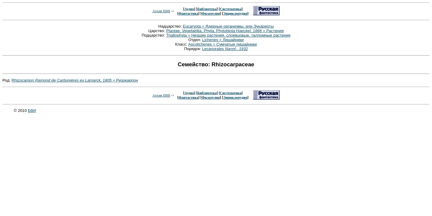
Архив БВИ (161, 11)
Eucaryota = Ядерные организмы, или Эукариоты (228, 26)
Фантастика (188, 13)
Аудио (189, 9)
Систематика (230, 9)
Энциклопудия (235, 13)
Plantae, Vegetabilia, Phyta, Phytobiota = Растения (225, 30)
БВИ (32, 110)
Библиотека (207, 9)
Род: (7, 80)
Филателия (211, 13)
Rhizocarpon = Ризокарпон (75, 80)
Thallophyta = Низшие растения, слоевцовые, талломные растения (228, 35)
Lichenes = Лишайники (223, 40)
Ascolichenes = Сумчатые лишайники (222, 44)
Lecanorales (225, 48)
